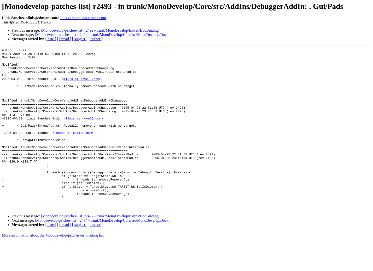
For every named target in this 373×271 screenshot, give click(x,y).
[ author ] (95, 39)
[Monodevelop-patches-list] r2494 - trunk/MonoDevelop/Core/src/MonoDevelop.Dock (102, 35)
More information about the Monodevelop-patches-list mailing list (53, 267)
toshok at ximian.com (73, 150)
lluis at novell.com (81, 85)
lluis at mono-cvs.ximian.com (83, 18)
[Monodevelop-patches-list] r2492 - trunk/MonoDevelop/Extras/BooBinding (100, 30)
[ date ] (50, 39)
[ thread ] (64, 39)
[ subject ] (79, 39)
